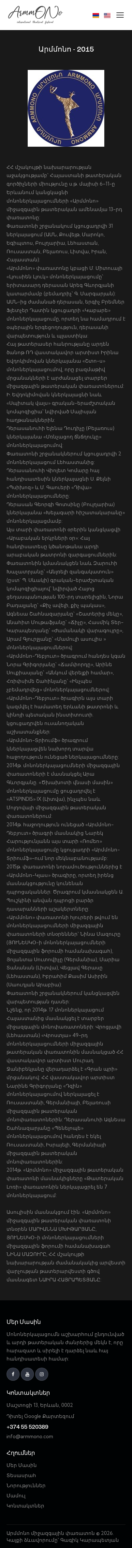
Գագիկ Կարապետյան (90, 1540)
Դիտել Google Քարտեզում (40, 1416)
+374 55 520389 (27, 1427)
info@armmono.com (30, 1436)
